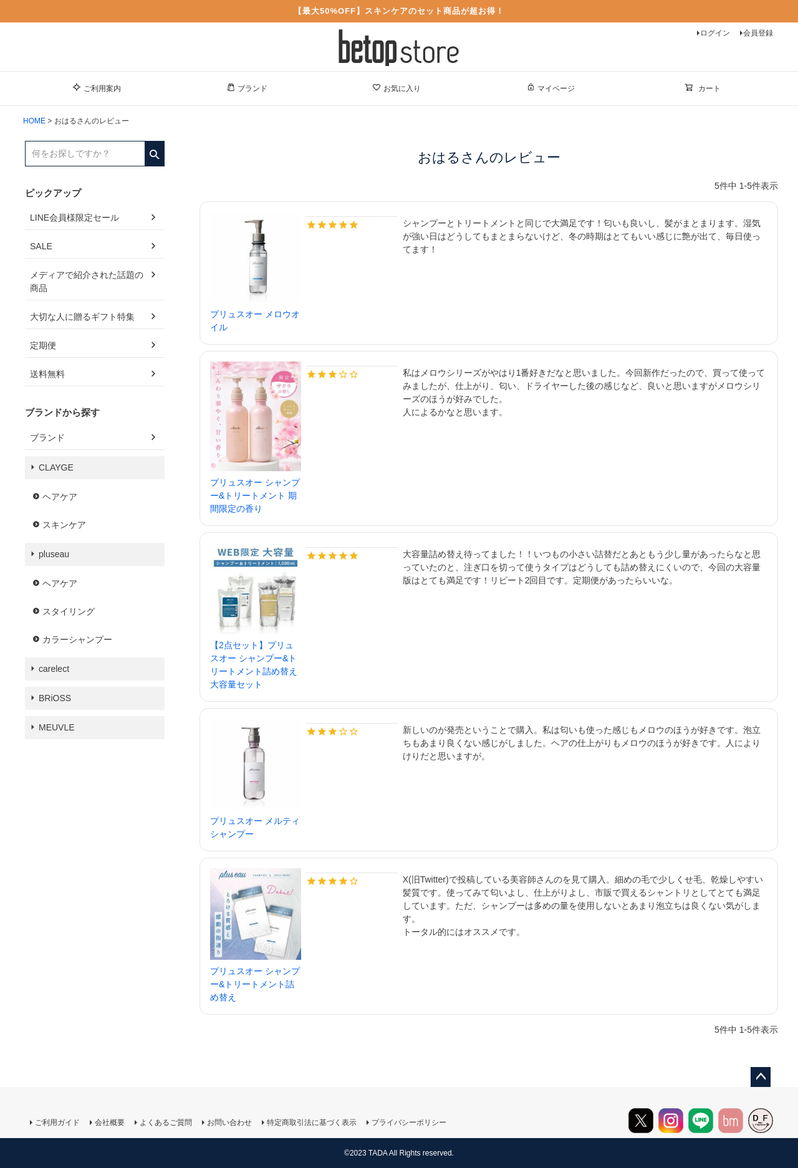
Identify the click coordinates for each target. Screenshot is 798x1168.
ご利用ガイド (57, 1122)
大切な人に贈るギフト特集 (82, 317)
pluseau (54, 554)
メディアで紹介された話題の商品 (86, 281)
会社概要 (110, 1122)
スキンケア (64, 525)
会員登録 (758, 33)
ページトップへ (761, 1077)
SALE (41, 246)
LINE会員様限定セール (74, 218)
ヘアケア (59, 497)
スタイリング (68, 611)
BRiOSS (55, 698)
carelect (54, 669)
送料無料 (47, 374)
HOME (34, 121)
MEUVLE (57, 727)
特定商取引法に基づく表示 (312, 1122)
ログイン (715, 33)
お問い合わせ (229, 1122)
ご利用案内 (96, 88)
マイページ (550, 88)
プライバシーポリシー (409, 1122)
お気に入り (396, 88)
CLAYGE (56, 467)
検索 (154, 150)
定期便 (43, 345)
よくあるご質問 (166, 1122)
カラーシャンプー (77, 639)
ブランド (246, 88)
